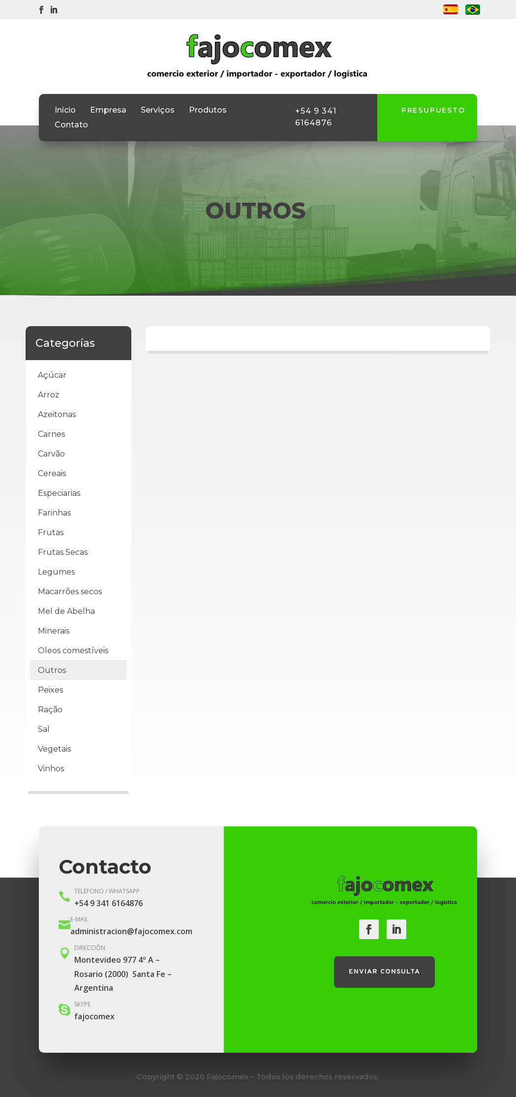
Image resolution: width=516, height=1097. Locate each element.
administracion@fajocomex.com (131, 931)
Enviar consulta (384, 972)
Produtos (208, 111)
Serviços (158, 111)
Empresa (108, 111)
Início (65, 111)
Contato (71, 125)
